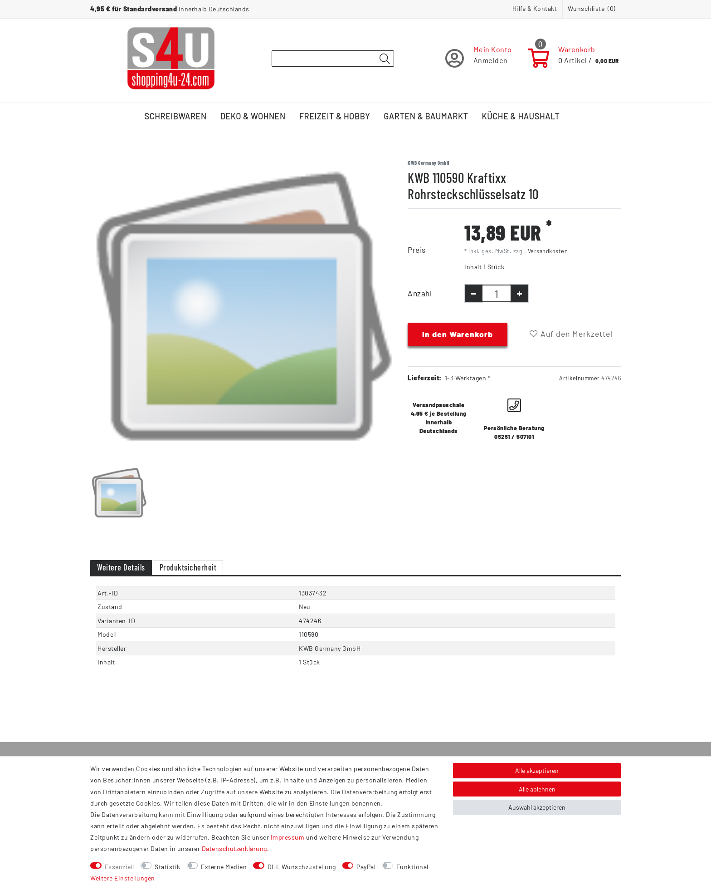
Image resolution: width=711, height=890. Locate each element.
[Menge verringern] (473, 293)
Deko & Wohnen (253, 116)
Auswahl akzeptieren (536, 807)
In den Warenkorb (457, 334)
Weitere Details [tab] (121, 567)
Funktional (412, 866)
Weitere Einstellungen (122, 878)
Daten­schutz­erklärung (234, 848)
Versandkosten (548, 251)
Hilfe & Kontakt (534, 8)
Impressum (288, 837)
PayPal (365, 866)
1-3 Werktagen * (468, 378)
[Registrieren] (478, 58)
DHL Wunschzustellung (302, 866)
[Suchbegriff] (333, 58)
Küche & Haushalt (521, 116)
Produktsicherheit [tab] (188, 567)
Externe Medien (224, 866)
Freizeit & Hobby (334, 116)
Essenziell (119, 866)
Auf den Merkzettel (571, 334)
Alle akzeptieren (537, 770)
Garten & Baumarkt (426, 116)
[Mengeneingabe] (496, 293)
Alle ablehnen (537, 789)
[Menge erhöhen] (519, 293)
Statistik (167, 866)
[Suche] (384, 59)
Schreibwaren (176, 116)
